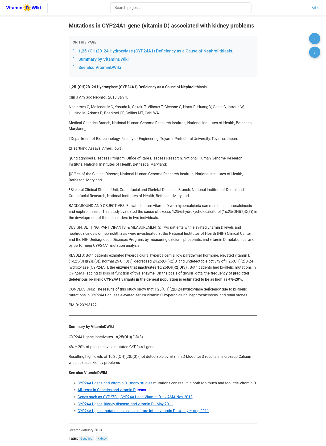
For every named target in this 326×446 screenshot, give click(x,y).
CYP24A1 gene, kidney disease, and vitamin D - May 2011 (125, 404)
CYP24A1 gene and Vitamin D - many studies (115, 383)
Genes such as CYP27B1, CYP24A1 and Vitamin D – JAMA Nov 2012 (135, 397)
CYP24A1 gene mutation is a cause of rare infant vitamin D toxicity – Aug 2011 (143, 411)
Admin (316, 8)
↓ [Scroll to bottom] (315, 52)
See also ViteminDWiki (99, 67)
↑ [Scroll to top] (315, 38)
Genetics (86, 438)
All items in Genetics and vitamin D (107, 390)
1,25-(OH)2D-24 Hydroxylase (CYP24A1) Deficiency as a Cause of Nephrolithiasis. (155, 50)
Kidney (102, 438)
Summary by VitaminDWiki (103, 59)
